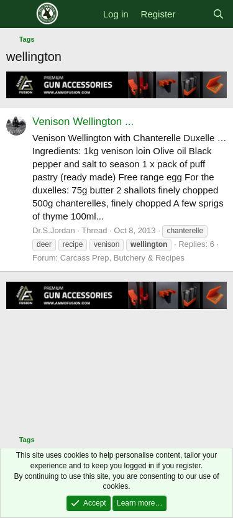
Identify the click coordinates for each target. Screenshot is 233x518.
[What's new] (193, 13)
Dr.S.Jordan (53, 230)
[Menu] (17, 14)
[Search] (218, 13)
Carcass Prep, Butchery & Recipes (122, 257)
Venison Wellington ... (83, 121)
